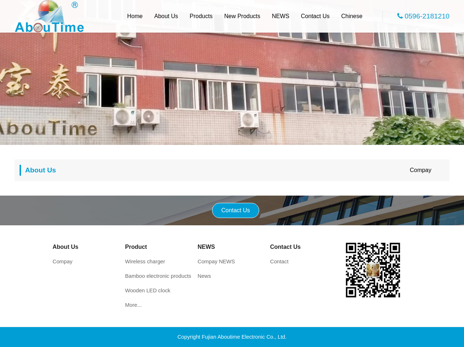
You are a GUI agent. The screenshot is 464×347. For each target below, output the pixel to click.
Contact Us (315, 16)
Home (135, 16)
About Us (166, 16)
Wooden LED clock (147, 290)
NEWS (280, 16)
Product (136, 247)
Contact (279, 261)
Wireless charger (145, 261)
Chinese (351, 16)
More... (133, 305)
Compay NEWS (216, 261)
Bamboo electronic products (158, 276)
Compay (420, 170)
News (204, 276)
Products (201, 16)
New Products (242, 16)
